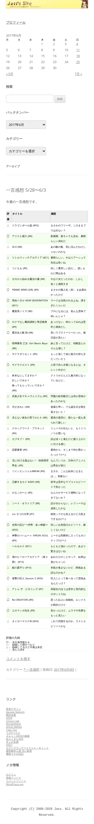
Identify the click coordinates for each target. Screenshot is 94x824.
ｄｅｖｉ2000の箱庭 (18, 736)
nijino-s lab (12, 721)
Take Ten (11, 730)
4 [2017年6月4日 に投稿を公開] (77, 44)
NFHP (9, 718)
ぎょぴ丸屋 (12, 741)
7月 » (78, 74)
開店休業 (11, 715)
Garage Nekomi (15, 712)
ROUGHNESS (13, 724)
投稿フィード (13, 777)
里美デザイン (13, 709)
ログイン (11, 774)
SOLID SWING (14, 727)
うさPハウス (13, 733)
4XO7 (9, 744)
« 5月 (9, 74)
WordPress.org (14, 784)
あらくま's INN (14, 739)
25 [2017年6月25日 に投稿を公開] (78, 62)
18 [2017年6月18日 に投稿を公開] (78, 56)
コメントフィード (16, 781)
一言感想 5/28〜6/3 (26, 190)
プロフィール (16, 22)
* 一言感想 (31, 669)
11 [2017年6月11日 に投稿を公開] (78, 50)
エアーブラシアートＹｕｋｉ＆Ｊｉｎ (27, 747)
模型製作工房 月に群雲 (19, 750)
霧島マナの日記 (15, 753)
